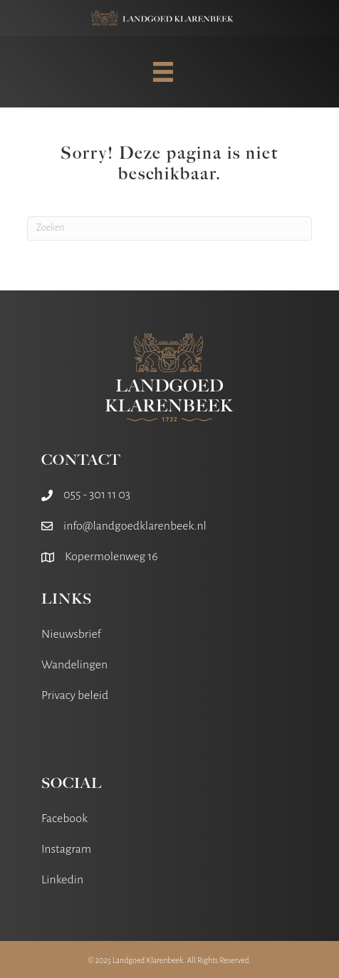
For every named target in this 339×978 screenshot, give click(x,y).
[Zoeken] (169, 228)
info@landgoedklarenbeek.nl (135, 526)
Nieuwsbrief (71, 634)
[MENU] (163, 72)
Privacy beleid (74, 695)
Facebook (64, 818)
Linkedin (62, 879)
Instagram (66, 849)
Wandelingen (74, 664)
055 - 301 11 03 (96, 494)
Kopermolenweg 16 (111, 556)
